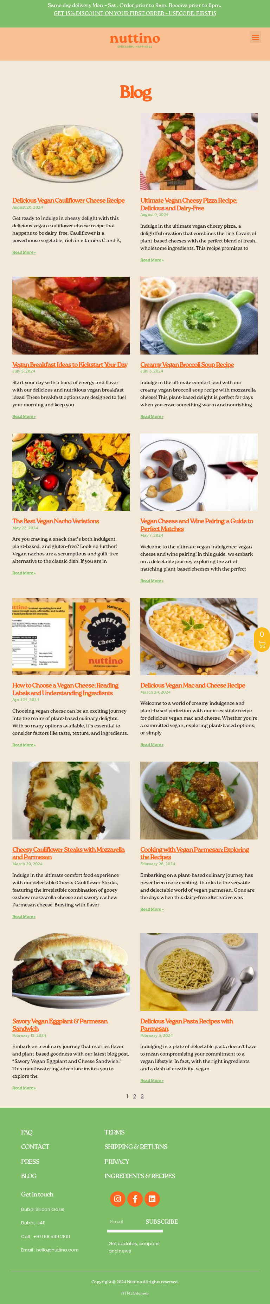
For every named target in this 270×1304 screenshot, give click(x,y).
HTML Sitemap (135, 1293)
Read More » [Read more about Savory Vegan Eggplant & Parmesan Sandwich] (24, 1088)
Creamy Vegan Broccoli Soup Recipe (187, 365)
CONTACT (35, 1147)
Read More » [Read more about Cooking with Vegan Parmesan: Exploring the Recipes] (151, 909)
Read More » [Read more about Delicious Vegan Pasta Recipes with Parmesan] (151, 1081)
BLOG (29, 1176)
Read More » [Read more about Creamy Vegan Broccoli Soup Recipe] (151, 417)
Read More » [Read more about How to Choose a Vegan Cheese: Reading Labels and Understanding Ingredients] (24, 745)
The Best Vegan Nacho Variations (55, 521)
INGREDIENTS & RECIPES (139, 1176)
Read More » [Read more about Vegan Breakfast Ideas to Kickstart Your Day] (24, 417)
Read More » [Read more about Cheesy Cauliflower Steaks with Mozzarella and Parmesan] (24, 917)
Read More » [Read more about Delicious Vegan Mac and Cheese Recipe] (151, 745)
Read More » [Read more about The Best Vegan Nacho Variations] (24, 573)
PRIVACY (116, 1161)
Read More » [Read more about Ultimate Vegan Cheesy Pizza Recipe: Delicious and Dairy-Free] (151, 260)
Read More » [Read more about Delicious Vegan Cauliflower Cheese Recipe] (24, 253)
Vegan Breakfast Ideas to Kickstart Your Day (69, 365)
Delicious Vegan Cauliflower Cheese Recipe (68, 201)
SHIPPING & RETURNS (135, 1147)
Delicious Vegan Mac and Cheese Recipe (192, 686)
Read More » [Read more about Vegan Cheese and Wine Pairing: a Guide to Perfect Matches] (151, 581)
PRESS (30, 1161)
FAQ (26, 1132)
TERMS (114, 1132)
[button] (255, 37)
